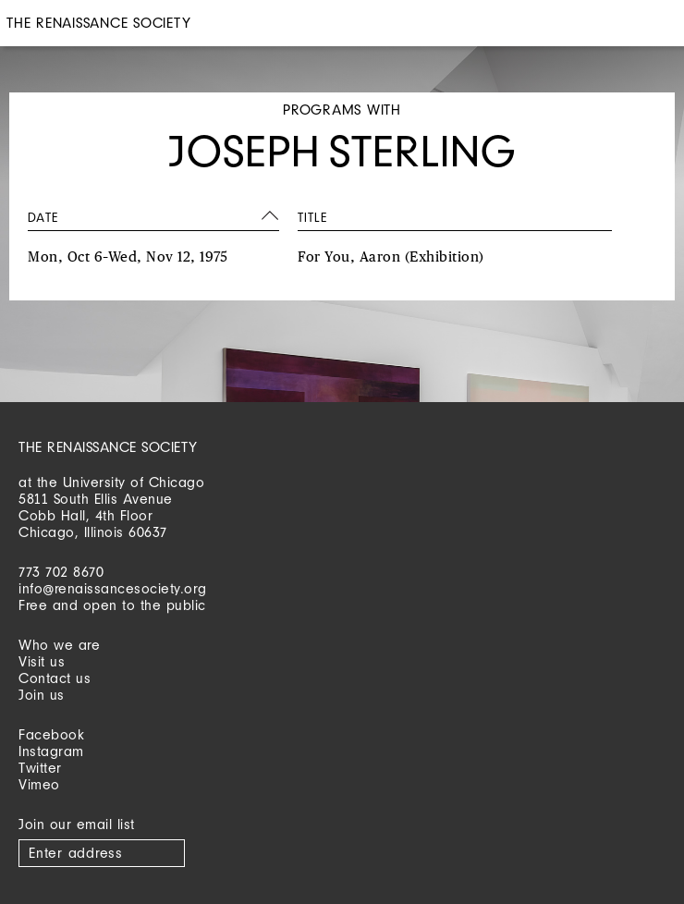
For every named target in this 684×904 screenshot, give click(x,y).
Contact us (54, 678)
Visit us (41, 661)
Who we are (59, 645)
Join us (41, 694)
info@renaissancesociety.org (112, 588)
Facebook (51, 734)
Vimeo (39, 784)
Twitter (40, 767)
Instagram (51, 751)
